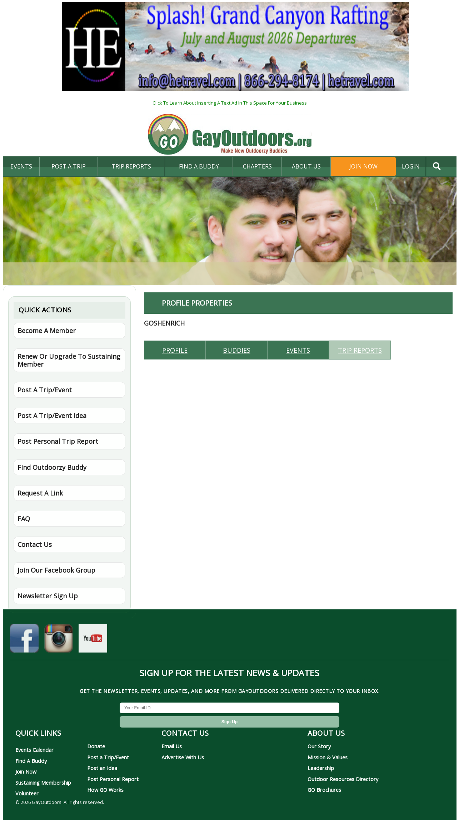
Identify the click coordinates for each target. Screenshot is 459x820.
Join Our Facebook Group (56, 570)
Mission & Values (328, 757)
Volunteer (27, 793)
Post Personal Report (113, 779)
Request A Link (40, 493)
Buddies (236, 350)
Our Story (319, 746)
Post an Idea (102, 767)
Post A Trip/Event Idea (52, 415)
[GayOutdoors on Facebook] (24, 640)
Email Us (171, 746)
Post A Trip (68, 166)
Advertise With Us (182, 757)
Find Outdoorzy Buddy (52, 467)
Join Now (363, 166)
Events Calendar (34, 749)
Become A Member (47, 330)
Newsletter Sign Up (48, 596)
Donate (96, 746)
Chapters (257, 166)
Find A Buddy (31, 760)
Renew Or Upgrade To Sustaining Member (69, 360)
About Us (306, 166)
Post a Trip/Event (108, 757)
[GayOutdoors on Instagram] (58, 640)
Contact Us (35, 544)
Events (21, 166)
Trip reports (360, 350)
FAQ (24, 518)
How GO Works (105, 789)
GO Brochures (324, 789)
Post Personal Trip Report (58, 441)
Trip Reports (131, 166)
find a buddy (199, 166)
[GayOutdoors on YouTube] (93, 640)
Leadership (321, 767)
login (411, 166)
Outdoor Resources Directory (343, 779)
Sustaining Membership (43, 782)
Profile (175, 350)
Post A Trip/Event (45, 390)
